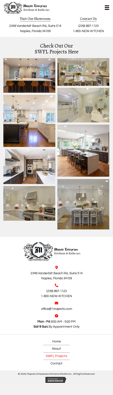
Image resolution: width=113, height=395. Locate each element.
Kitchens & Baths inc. (36, 10)
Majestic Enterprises (35, 6)
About (56, 348)
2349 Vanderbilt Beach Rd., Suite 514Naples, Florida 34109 (56, 276)
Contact (56, 363)
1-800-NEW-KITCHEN (88, 31)
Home (56, 341)
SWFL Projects (56, 356)
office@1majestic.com (56, 309)
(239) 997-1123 (88, 26)
